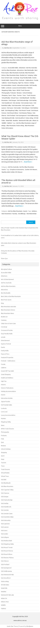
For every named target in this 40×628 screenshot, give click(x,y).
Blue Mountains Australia (17, 72)
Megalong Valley (7, 90)
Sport (10, 95)
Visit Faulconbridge (22, 100)
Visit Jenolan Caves (27, 103)
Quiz (2, 442)
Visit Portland (11, 115)
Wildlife (4, 123)
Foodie (36, 80)
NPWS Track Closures (23, 90)
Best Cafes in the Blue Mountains (11, 296)
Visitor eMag (29, 118)
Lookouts (9, 88)
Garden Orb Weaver (31, 169)
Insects (14, 85)
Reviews (19, 93)
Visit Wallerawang (32, 115)
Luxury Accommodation (19, 88)
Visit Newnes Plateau (25, 113)
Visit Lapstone (26, 105)
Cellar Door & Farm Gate (8, 323)
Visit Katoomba (16, 105)
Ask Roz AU (8, 48)
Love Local (4, 411)
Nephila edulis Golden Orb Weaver (12, 172)
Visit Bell (3, 479)
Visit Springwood (21, 115)
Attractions (20, 70)
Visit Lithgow (25, 108)
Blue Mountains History (8, 310)
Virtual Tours (15, 98)
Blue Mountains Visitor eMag (15, 125)
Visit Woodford (20, 118)
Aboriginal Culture (6, 269)
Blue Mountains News (13, 75)
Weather (15, 120)
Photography (6, 93)
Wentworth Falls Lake (25, 120)
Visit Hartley (33, 100)
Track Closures (31, 95)
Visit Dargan (12, 100)
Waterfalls (9, 120)
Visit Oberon (5, 561)
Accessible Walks (13, 67)
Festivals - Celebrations (26, 80)
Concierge (16, 77)
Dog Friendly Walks (26, 77)
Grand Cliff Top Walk (7, 371)
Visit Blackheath (24, 98)
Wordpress (29, 626)
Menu (20, 26)
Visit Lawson (5, 527)
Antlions (34, 211)
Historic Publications (7, 388)
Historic (26, 82)
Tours (24, 95)
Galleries (4, 82)
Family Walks (5, 80)
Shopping (5, 95)
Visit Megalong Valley (11, 110)
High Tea (20, 82)
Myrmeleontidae (31, 213)
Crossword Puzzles (7, 330)
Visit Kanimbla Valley (7, 517)
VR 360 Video (5, 584)
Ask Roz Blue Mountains (9, 70)
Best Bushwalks (29, 70)
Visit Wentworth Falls (8, 118)
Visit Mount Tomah (24, 110)
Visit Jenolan (16, 103)
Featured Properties (7, 357)
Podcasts (13, 93)
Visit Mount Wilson (12, 113)
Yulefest (9, 123)
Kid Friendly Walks (6, 405)
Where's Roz (5, 601)
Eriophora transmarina (17, 169)
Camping (30, 75)
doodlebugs (22, 213)
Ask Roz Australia (31, 67)
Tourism (19, 95)
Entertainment (5, 340)
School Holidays (27, 93)
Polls (2, 439)
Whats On (35, 120)
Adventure (22, 67)
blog (2, 303)
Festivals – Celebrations (8, 361)
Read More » (28, 162)
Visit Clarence (5, 493)
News (14, 90)
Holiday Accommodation (8, 391)
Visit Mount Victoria (7, 551)
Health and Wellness (7, 377)
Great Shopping (12, 82)
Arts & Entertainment (7, 279)
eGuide (3, 337)
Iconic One (10, 626)
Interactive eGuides (23, 85)
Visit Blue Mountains (7, 486)
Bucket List (23, 75)
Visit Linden (17, 108)
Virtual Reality (6, 98)
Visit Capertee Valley (7, 489)
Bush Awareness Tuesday (9, 213)
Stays (14, 95)
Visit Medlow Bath (6, 540)
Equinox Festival (6, 344)
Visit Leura (10, 108)
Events (34, 77)
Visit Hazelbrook (7, 103)
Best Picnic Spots (6, 299)
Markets (29, 88)
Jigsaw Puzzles (5, 401)
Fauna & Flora (14, 80)
